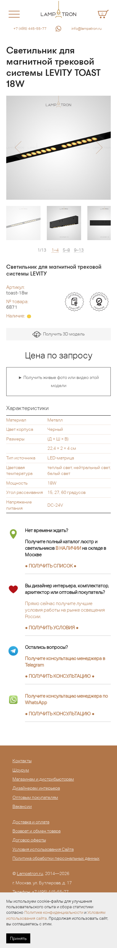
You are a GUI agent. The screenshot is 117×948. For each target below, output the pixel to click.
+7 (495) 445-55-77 (29, 28)
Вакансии (22, 806)
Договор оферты (29, 839)
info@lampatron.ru (86, 28)
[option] (58, 148)
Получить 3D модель (58, 334)
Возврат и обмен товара (36, 830)
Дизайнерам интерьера (36, 788)
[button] (18, 147)
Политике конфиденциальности (53, 912)
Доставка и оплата (30, 821)
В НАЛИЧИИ (68, 548)
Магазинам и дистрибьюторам (43, 779)
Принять (18, 938)
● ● (60, 676)
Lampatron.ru (30, 873)
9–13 (79, 250)
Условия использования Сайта (43, 849)
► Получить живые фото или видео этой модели (58, 381)
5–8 (66, 250)
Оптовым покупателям (35, 797)
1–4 (55, 250)
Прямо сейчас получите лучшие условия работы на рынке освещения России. (65, 610)
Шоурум (20, 770)
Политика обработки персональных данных (56, 858)
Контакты (22, 760)
